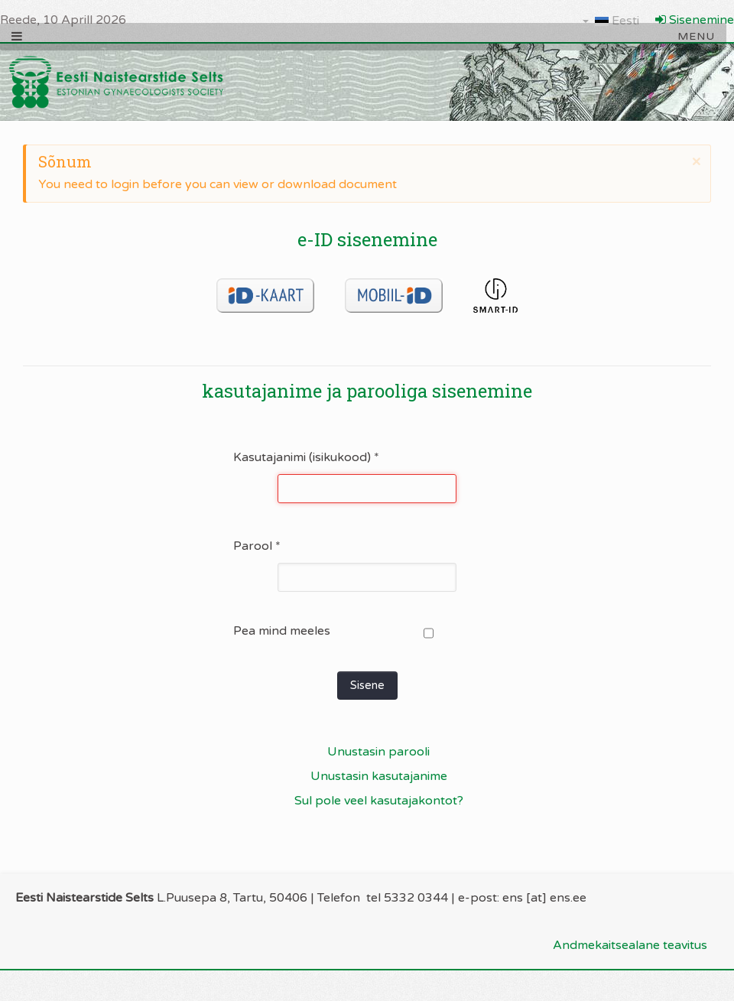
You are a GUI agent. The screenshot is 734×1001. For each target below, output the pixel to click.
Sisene (367, 685)
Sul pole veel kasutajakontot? (378, 800)
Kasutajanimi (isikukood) (306, 457)
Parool (257, 546)
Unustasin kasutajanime (378, 776)
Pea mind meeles (281, 631)
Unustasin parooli (378, 751)
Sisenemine (694, 20)
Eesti (611, 20)
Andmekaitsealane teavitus (630, 945)
